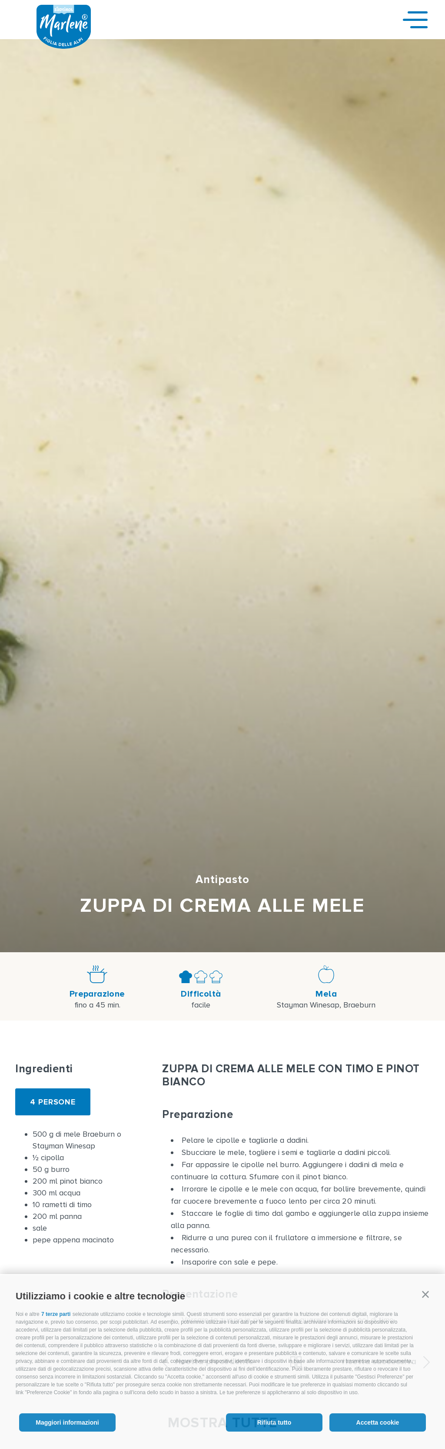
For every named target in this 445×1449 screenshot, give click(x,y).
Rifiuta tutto (274, 1422)
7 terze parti (55, 1314)
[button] (425, 1294)
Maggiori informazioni (67, 1422)
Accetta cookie (377, 1422)
